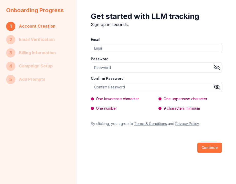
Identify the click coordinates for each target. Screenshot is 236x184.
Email (95, 39)
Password (100, 59)
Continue (209, 147)
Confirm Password (107, 78)
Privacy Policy (187, 123)
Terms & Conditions (150, 123)
